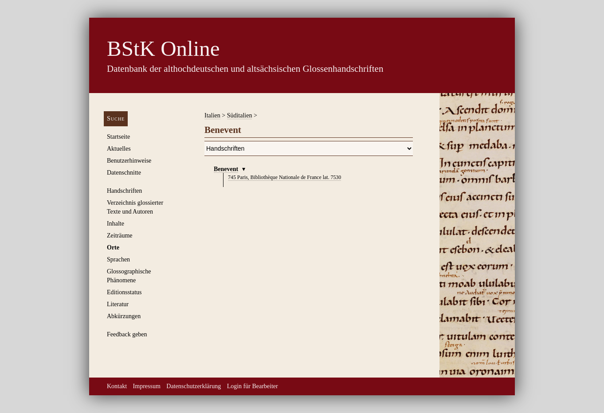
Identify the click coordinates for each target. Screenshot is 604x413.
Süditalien (239, 115)
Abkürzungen (124, 316)
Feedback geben (127, 334)
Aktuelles (119, 148)
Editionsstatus (124, 292)
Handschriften (124, 190)
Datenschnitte (124, 172)
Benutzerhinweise (129, 160)
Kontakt (117, 386)
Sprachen (118, 259)
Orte (113, 247)
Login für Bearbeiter (252, 386)
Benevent (226, 169)
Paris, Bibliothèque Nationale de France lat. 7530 (284, 177)
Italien (212, 115)
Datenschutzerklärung (193, 386)
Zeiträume (120, 235)
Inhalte (115, 223)
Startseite (118, 136)
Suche (116, 118)
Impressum (147, 386)
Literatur (118, 304)
